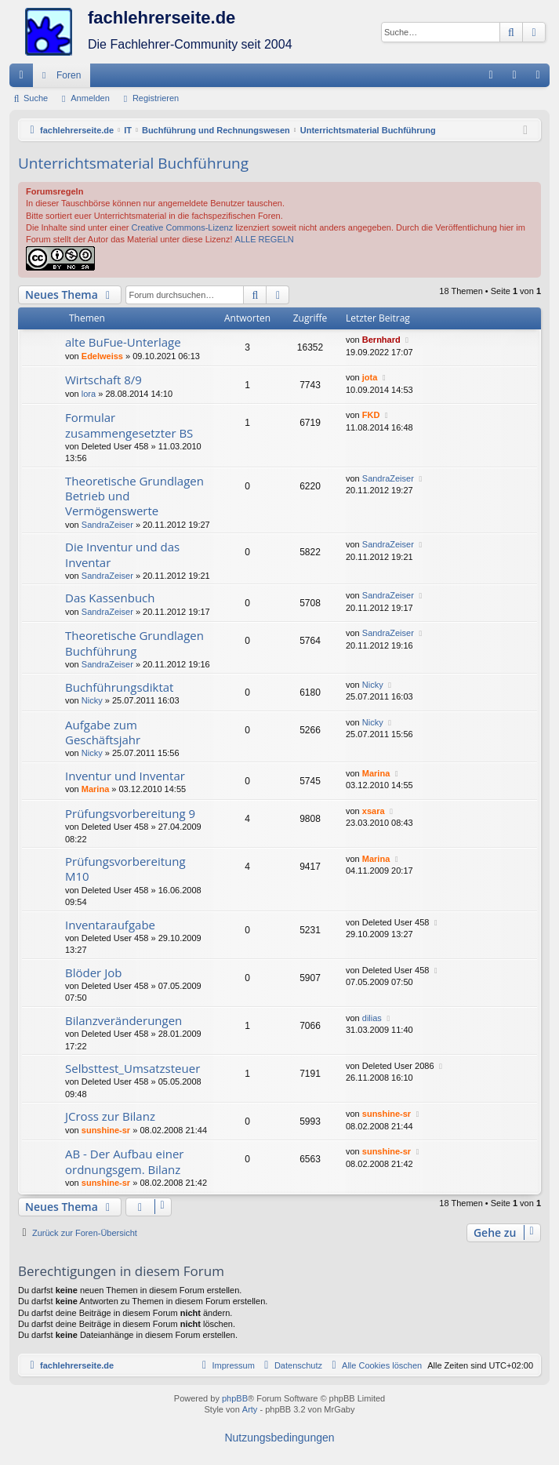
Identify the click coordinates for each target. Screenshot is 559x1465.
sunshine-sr (106, 1130)
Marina (95, 789)
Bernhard (381, 339)
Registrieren (155, 98)
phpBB (235, 1398)
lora (89, 393)
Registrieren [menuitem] (541, 78)
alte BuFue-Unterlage (123, 342)
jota (370, 377)
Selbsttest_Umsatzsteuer (132, 1068)
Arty (250, 1409)
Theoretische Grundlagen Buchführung (134, 642)
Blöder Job (93, 972)
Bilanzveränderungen (123, 1020)
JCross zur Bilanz (110, 1116)
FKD (371, 415)
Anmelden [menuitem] (518, 78)
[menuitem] (491, 75)
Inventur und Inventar (125, 775)
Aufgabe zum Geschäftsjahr (102, 732)
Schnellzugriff (24, 78)
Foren (68, 75)
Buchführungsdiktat (119, 687)
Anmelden (90, 98)
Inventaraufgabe (110, 924)
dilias (372, 1018)
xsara (373, 811)
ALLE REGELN (264, 239)
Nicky (92, 700)
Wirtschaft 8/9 (103, 379)
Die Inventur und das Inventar (122, 554)
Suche (36, 98)
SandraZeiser (107, 524)
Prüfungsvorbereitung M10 (125, 868)
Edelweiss (102, 356)
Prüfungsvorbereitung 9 (130, 813)
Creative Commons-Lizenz (183, 227)
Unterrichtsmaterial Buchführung (133, 163)
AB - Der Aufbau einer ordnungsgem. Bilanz (124, 1161)
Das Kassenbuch (109, 597)
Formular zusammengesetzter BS (129, 424)
